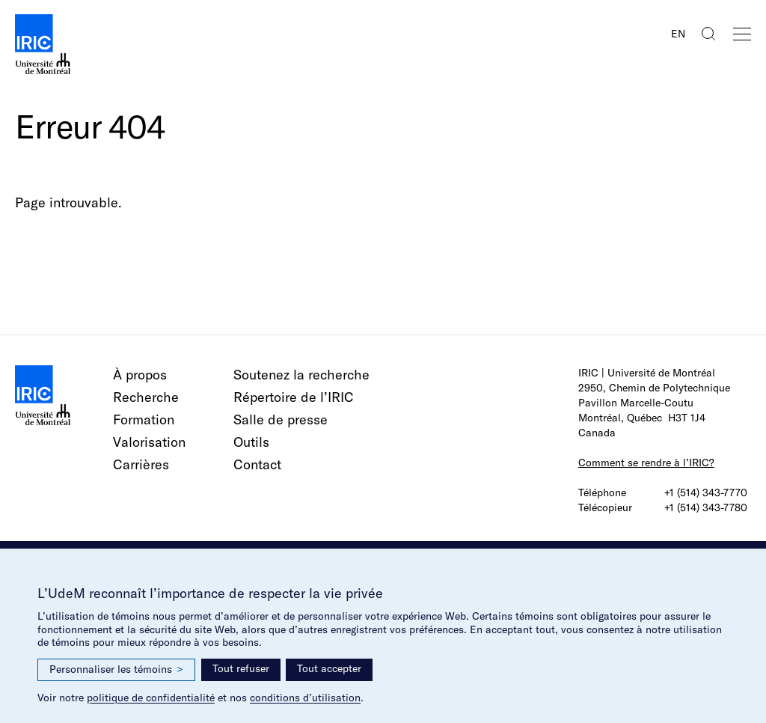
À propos (140, 374)
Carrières (141, 464)
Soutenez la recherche (301, 374)
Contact (257, 464)
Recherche (146, 397)
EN (678, 33)
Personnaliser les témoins (116, 669)
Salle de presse (280, 419)
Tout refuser (240, 668)
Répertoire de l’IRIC (293, 397)
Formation (143, 419)
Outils (251, 442)
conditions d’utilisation (305, 697)
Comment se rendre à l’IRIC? (646, 462)
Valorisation (149, 442)
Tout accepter (329, 668)
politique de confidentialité (151, 697)
